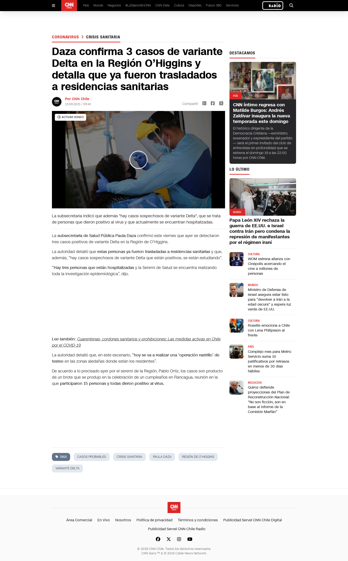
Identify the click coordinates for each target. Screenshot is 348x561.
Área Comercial (79, 520)
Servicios (232, 5)
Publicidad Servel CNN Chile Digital (252, 520)
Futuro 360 (213, 5)
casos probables (91, 457)
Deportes (195, 5)
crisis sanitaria (103, 37)
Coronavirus (66, 37)
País (86, 5)
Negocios (114, 5)
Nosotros (123, 520)
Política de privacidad (154, 520)
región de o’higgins (198, 457)
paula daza (162, 457)
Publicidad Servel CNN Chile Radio (177, 528)
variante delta (67, 468)
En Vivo (103, 520)
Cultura (179, 5)
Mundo (98, 5)
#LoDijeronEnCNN (138, 5)
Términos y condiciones (198, 520)
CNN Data (162, 5)
